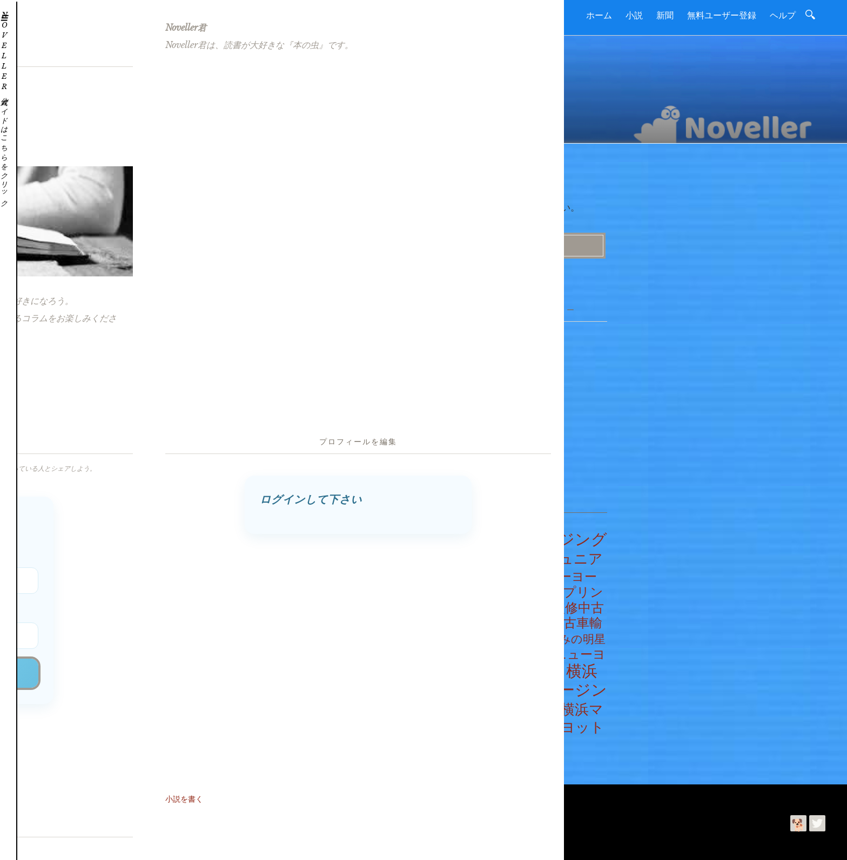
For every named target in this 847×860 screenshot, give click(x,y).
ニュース (454, 410)
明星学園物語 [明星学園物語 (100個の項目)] (530, 668)
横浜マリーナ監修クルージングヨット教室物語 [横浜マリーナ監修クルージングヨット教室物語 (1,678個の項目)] (519, 685)
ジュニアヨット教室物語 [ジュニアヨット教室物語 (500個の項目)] (517, 562)
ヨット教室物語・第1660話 (287, 345)
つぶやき (446, 347)
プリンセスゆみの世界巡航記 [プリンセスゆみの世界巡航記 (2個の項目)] (522, 589)
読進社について (68, 795)
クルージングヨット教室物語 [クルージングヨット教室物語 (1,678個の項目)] (519, 544)
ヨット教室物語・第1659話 (286, 361)
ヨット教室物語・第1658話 (286, 377)
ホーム (599, 15)
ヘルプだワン (453, 363)
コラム (450, 426)
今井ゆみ (117, 843)
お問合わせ (121, 795)
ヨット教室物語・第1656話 (286, 409)
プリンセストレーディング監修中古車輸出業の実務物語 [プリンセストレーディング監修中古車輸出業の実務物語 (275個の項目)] (517, 602)
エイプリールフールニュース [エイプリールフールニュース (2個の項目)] (469, 537)
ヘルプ (783, 15)
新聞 (665, 15)
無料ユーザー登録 (721, 15)
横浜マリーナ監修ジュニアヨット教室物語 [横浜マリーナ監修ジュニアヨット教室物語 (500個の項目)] (517, 721)
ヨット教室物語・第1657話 (286, 393)
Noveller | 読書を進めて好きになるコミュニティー (207, 822)
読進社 (63, 843)
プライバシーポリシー (223, 795)
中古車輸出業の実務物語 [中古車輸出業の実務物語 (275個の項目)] (516, 625)
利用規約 (162, 795)
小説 (634, 15)
